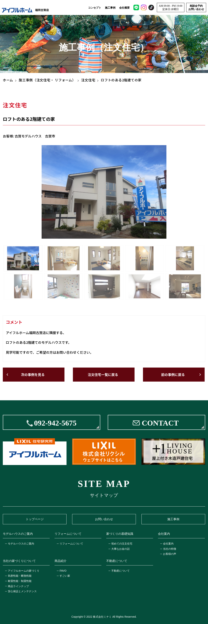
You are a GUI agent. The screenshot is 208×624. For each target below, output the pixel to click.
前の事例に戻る (173, 374)
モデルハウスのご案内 (21, 543)
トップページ (35, 519)
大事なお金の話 (120, 548)
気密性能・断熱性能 (19, 575)
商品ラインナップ (18, 586)
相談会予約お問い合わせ (196, 7)
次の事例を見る (33, 374)
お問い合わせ (104, 519)
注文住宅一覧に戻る (103, 374)
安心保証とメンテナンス (22, 591)
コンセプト (94, 7)
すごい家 (65, 575)
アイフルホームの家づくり (23, 570)
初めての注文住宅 (121, 543)
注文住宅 (88, 79)
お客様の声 (169, 553)
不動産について (120, 570)
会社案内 (168, 543)
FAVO (63, 570)
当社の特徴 (169, 548)
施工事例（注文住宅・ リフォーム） (47, 79)
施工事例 (110, 7)
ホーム (8, 79)
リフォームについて (71, 543)
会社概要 (124, 7)
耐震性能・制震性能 (19, 580)
